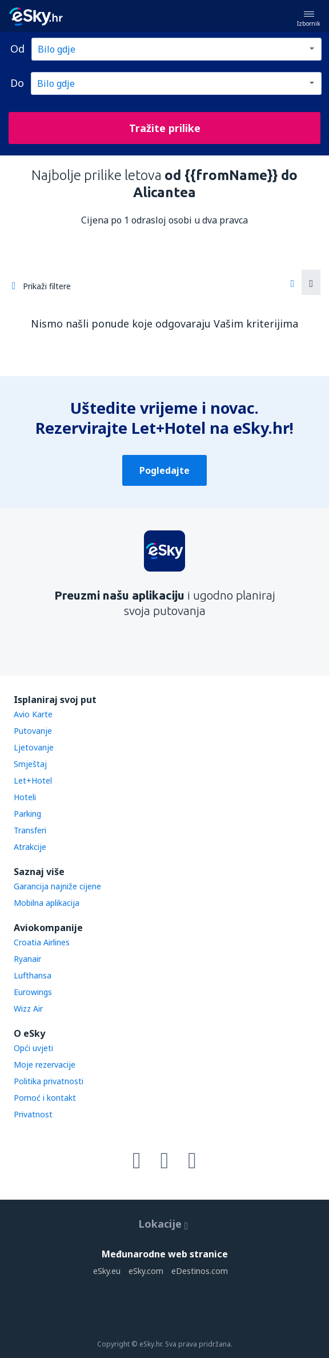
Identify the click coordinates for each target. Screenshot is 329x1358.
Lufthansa (32, 975)
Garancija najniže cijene (57, 886)
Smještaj (30, 763)
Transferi (30, 830)
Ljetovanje (34, 747)
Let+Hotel (33, 780)
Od (17, 48)
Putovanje (33, 730)
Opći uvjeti (33, 1048)
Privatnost (33, 1114)
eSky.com (146, 1270)
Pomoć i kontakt (45, 1097)
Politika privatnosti (48, 1081)
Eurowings (33, 991)
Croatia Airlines (42, 942)
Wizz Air (28, 1008)
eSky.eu (107, 1270)
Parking (27, 813)
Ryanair (27, 958)
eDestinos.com (199, 1270)
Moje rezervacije (44, 1064)
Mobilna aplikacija (46, 902)
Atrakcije (30, 846)
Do (17, 83)
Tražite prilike (164, 128)
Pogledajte (164, 470)
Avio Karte (33, 714)
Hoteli (25, 797)
